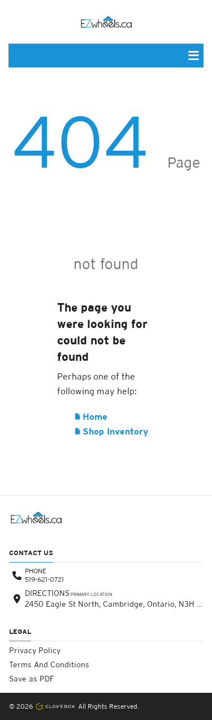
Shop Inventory (111, 431)
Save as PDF (31, 678)
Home (91, 416)
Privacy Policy (34, 650)
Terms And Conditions (49, 664)
